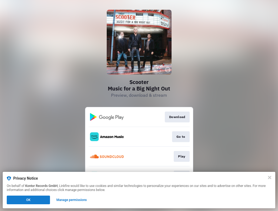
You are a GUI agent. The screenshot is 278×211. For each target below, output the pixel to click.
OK (28, 200)
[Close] (269, 177)
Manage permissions (71, 200)
